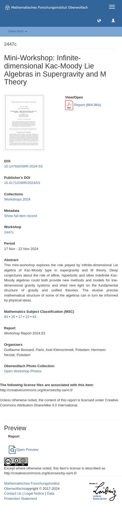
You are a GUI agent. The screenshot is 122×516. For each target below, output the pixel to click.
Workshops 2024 (17, 199)
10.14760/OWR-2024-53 (23, 166)
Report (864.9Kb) (83, 105)
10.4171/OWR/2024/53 (22, 183)
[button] (99, 20)
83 (6, 317)
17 (20, 317)
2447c (9, 232)
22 (27, 317)
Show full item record (20, 216)
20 (13, 317)
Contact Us (12, 493)
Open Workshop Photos (22, 371)
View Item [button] (17, 31)
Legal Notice (34, 493)
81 (34, 317)
